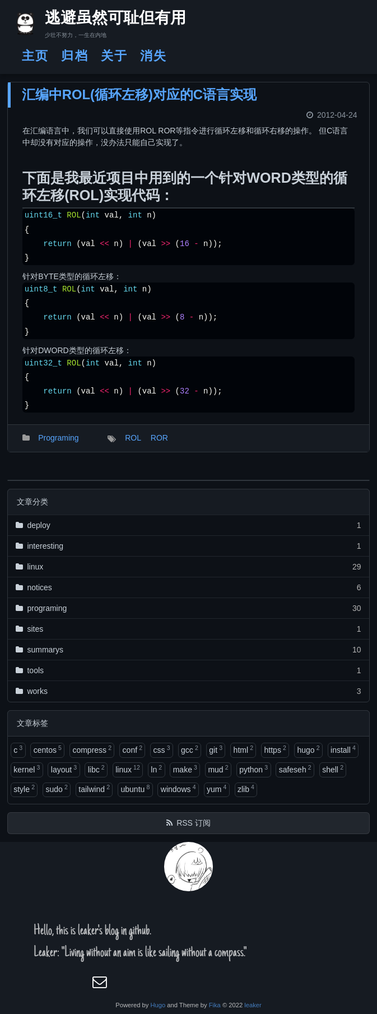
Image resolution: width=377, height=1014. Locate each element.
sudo (56, 789)
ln (156, 769)
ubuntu (135, 789)
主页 (35, 56)
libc (96, 769)
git (215, 749)
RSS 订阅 (193, 822)
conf (132, 749)
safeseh (295, 769)
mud (218, 769)
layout (64, 769)
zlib (246, 789)
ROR (159, 437)
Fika (215, 1005)
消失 (153, 56)
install (343, 749)
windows (178, 789)
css (161, 749)
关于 (114, 56)
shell (332, 769)
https (275, 749)
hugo (308, 749)
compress (91, 749)
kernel (26, 769)
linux (127, 769)
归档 (74, 56)
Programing (58, 437)
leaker (252, 1005)
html (243, 749)
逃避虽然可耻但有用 (105, 19)
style (24, 789)
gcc (189, 749)
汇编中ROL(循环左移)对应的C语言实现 (139, 94)
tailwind (94, 789)
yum (216, 789)
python (253, 769)
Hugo (157, 1005)
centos (48, 749)
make (185, 769)
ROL (133, 437)
